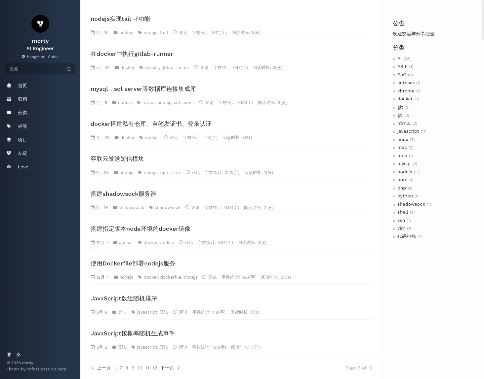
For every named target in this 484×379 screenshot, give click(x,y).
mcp (402, 155)
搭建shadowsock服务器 (123, 193)
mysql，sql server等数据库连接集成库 (143, 88)
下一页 (170, 367)
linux (402, 139)
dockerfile (170, 277)
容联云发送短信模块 (117, 158)
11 (147, 367)
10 (140, 367)
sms (176, 172)
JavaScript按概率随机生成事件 (133, 333)
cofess (34, 369)
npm (402, 179)
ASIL (402, 66)
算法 (122, 312)
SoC (401, 74)
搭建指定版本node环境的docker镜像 (140, 228)
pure (62, 369)
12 (154, 367)
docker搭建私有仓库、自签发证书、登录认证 (151, 123)
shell (402, 212)
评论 (183, 32)
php (401, 187)
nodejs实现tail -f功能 (120, 18)
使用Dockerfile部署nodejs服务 (133, 263)
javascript (408, 131)
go (400, 115)
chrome (406, 90)
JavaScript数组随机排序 (124, 298)
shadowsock (411, 204)
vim (401, 228)
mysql (404, 163)
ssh (401, 220)
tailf (164, 32)
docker (405, 98)
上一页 (101, 367)
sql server (184, 102)
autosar (406, 82)
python (405, 195)
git (400, 107)
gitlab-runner (175, 67)
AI (399, 58)
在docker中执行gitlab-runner (132, 53)
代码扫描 (406, 236)
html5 (404, 123)
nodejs (404, 171)
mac (402, 147)
